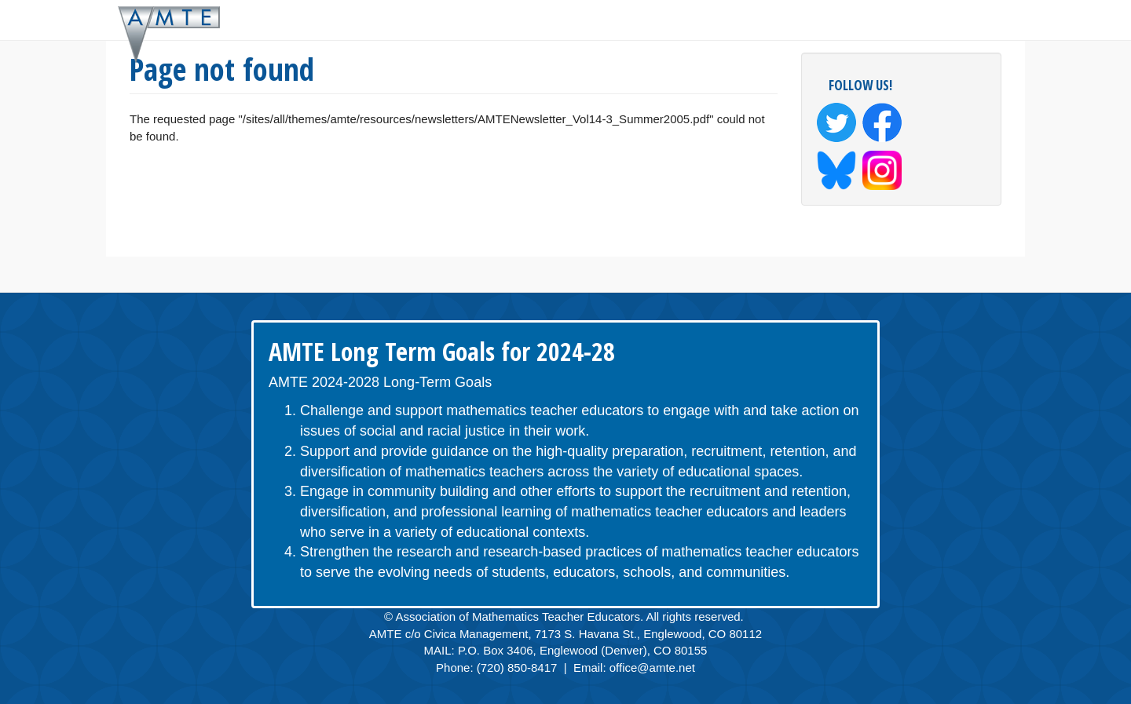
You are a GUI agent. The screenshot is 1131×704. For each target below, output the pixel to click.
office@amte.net (652, 667)
